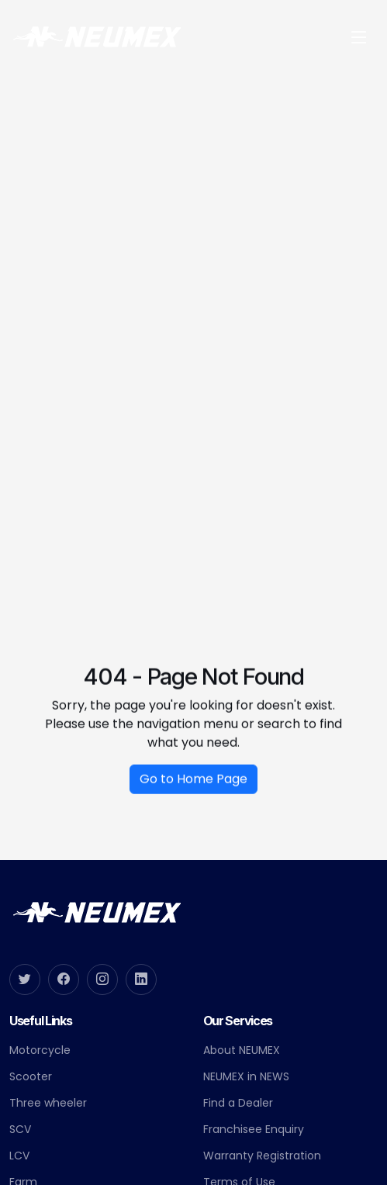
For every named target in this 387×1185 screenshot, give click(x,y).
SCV (20, 1129)
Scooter (30, 1076)
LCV (19, 1155)
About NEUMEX (241, 1050)
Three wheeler (48, 1102)
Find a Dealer (238, 1102)
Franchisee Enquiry (253, 1129)
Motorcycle (40, 1050)
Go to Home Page (193, 784)
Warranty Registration (262, 1155)
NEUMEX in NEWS (246, 1076)
